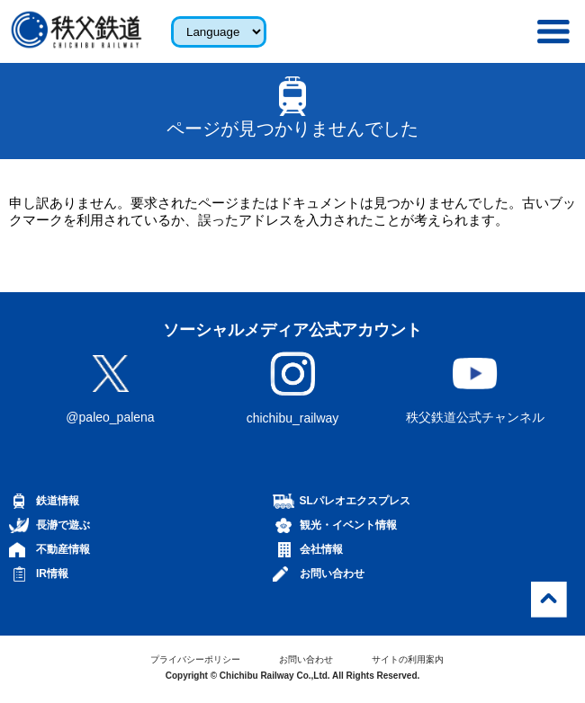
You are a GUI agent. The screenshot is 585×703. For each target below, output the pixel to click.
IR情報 (52, 573)
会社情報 (321, 549)
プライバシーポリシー (195, 659)
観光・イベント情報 (348, 525)
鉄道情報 (57, 500)
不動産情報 (63, 549)
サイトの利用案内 (408, 659)
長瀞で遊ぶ (63, 525)
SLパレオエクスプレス (355, 500)
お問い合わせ (332, 573)
